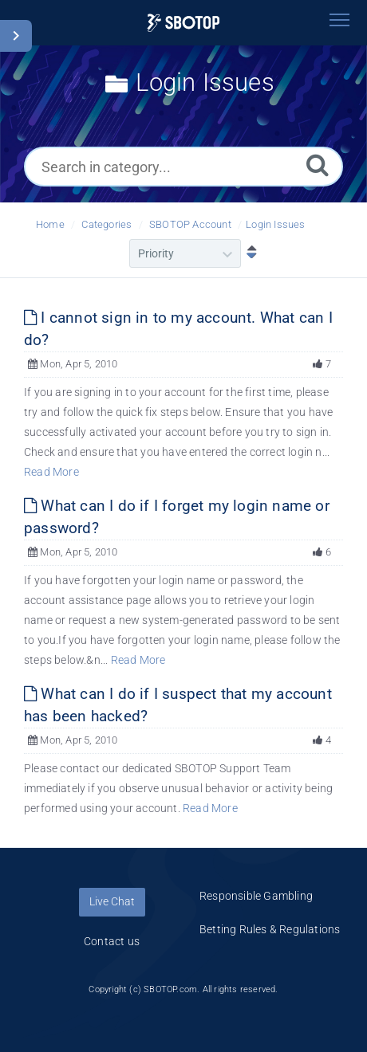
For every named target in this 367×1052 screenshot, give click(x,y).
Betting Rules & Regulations (269, 929)
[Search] (317, 164)
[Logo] (183, 22)
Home (50, 224)
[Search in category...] (183, 166)
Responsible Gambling (256, 895)
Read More (51, 471)
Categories (106, 224)
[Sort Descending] (248, 253)
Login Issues (275, 224)
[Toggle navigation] (339, 20)
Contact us (112, 941)
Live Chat (112, 901)
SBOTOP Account (190, 224)
